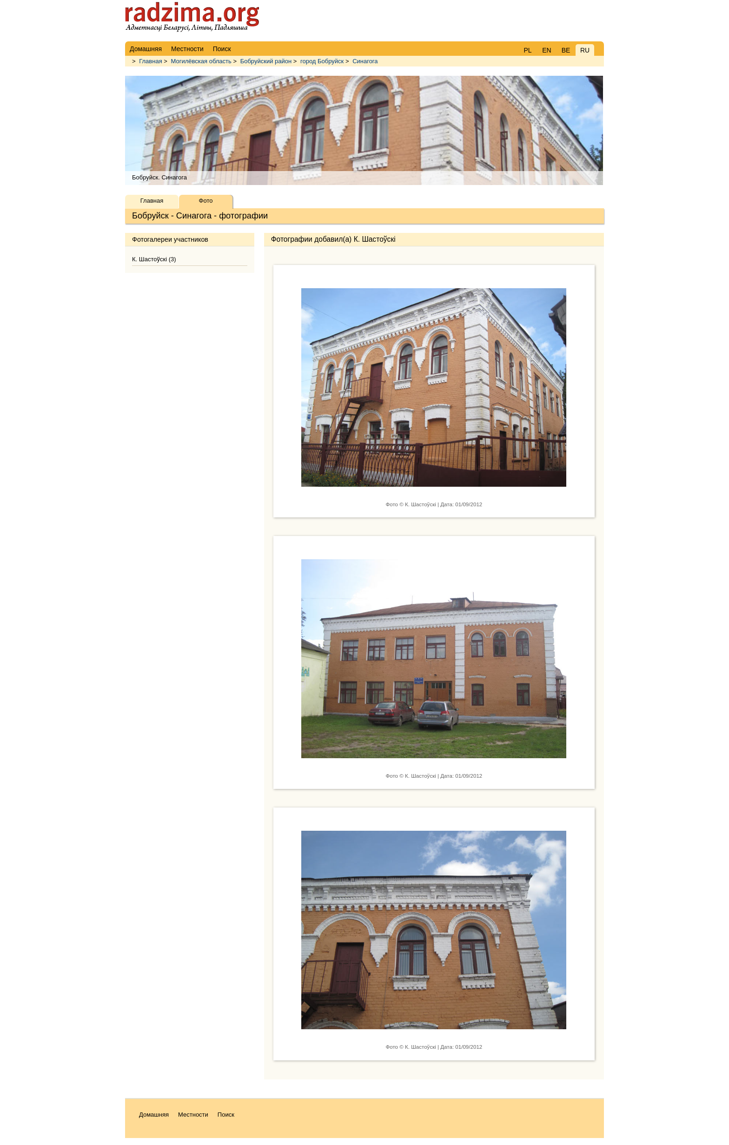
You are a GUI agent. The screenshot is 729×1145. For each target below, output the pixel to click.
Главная (150, 61)
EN (546, 50)
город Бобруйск (322, 61)
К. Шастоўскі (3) (154, 259)
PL (527, 50)
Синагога (365, 61)
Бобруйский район (266, 61)
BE (566, 50)
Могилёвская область (201, 61)
